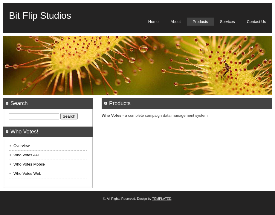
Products (200, 21)
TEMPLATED (161, 198)
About (176, 21)
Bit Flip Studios (40, 15)
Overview (21, 146)
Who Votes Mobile (29, 164)
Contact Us (256, 21)
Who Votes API (26, 155)
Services (227, 21)
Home (153, 21)
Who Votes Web (27, 173)
